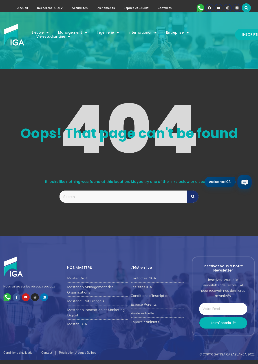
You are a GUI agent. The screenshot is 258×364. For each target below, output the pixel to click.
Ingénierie (108, 33)
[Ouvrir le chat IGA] (244, 182)
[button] (246, 8)
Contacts (165, 8)
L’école (40, 33)
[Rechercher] (192, 197)
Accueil (22, 8)
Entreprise (177, 33)
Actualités (80, 8)
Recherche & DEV (50, 8)
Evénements (106, 8)
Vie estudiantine (53, 37)
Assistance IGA (218, 181)
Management (73, 33)
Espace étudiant (136, 8)
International (142, 33)
